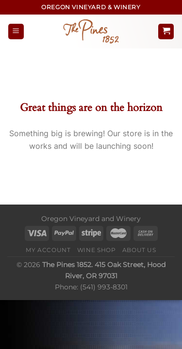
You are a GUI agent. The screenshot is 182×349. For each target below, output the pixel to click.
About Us (139, 250)
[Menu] (16, 32)
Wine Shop (96, 250)
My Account (48, 250)
